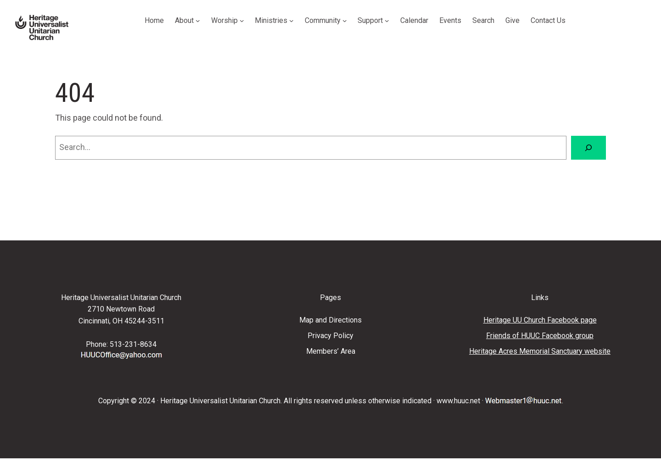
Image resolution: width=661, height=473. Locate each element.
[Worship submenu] (242, 20)
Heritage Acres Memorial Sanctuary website (540, 351)
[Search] (588, 148)
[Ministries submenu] (291, 20)
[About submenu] (198, 20)
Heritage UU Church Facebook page (540, 320)
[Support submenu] (387, 20)
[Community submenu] (344, 20)
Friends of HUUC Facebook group (540, 335)
